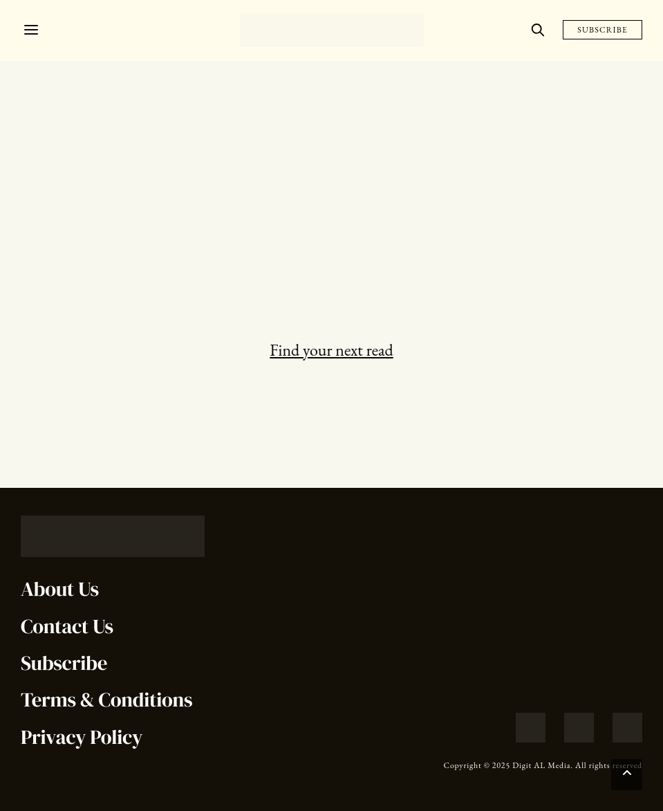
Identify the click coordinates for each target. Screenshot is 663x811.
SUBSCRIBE (602, 29)
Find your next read (331, 350)
